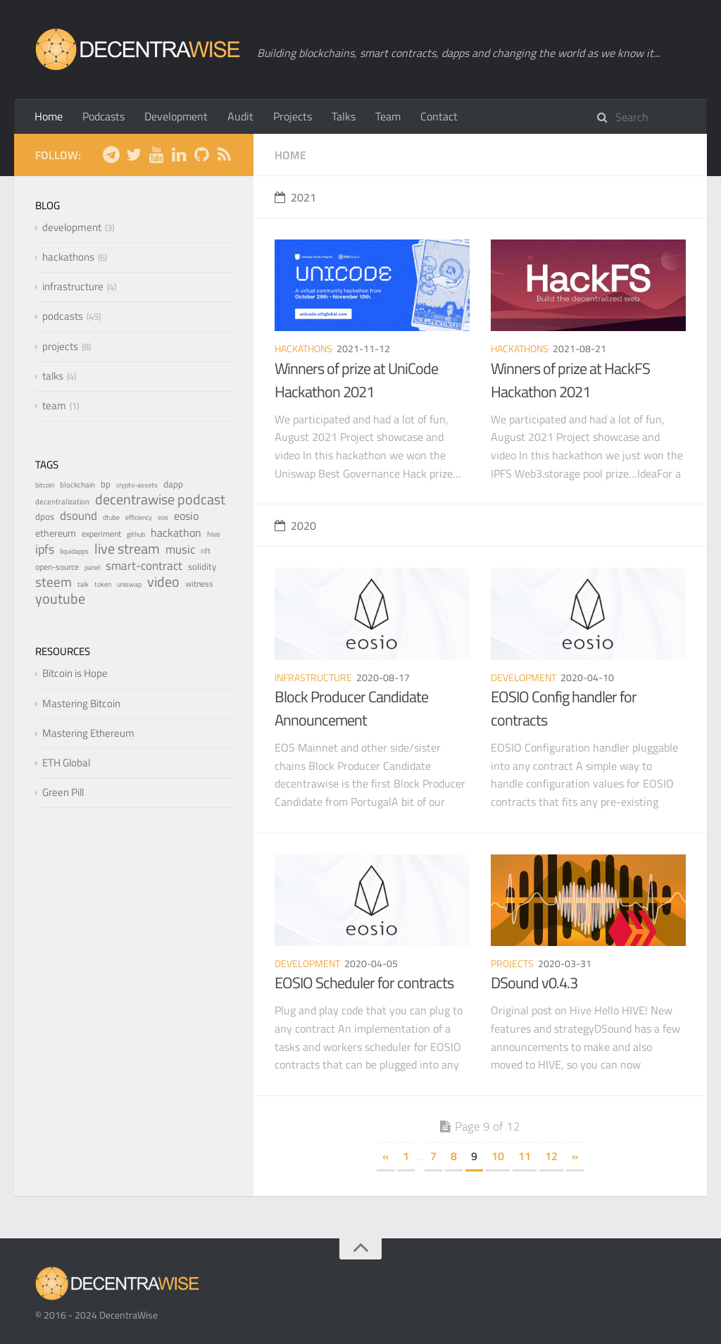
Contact (439, 116)
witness (199, 583)
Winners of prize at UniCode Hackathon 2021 (356, 380)
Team (388, 116)
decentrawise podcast (160, 499)
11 (524, 1155)
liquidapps (74, 551)
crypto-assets (137, 485)
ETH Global (66, 762)
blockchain (77, 484)
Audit (240, 116)
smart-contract (144, 565)
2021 (295, 197)
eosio (186, 515)
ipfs (44, 549)
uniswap (129, 584)
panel (92, 567)
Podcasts (103, 116)
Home (49, 116)
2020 (295, 525)
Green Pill (63, 792)
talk (83, 584)
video (163, 581)
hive (213, 534)
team (54, 405)
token (102, 584)
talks (52, 376)
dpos (44, 516)
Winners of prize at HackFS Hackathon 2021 (570, 380)
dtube (111, 517)
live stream (127, 548)
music (180, 549)
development (523, 677)
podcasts (62, 316)
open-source (57, 566)
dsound (78, 515)
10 (497, 1155)
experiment (101, 533)
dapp (173, 484)
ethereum (55, 533)
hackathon (176, 532)
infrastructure (313, 677)
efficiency (138, 517)
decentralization (62, 501)
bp (106, 484)
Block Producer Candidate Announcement (351, 708)
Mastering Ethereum (88, 733)
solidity (202, 566)
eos (163, 517)
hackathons (303, 348)
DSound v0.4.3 (534, 983)
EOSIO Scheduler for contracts (364, 983)
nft (206, 550)
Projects (292, 116)
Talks (344, 116)
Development (176, 116)
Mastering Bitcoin (81, 703)
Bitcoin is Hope (75, 673)
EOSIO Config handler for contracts (564, 708)
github (136, 534)
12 (551, 1155)
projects (512, 963)
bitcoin (44, 485)
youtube (60, 598)
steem (53, 582)
